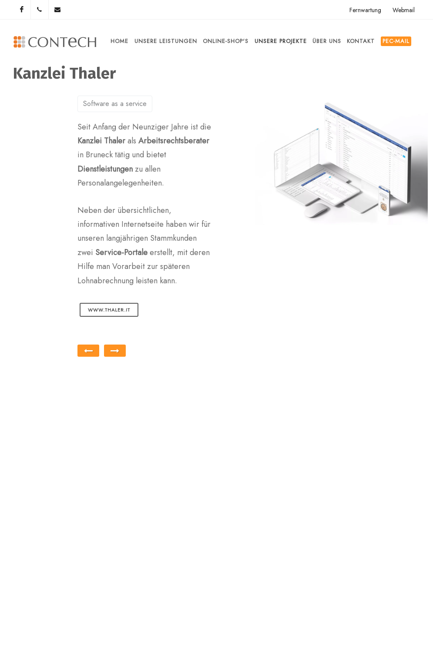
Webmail (404, 10)
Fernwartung (365, 10)
